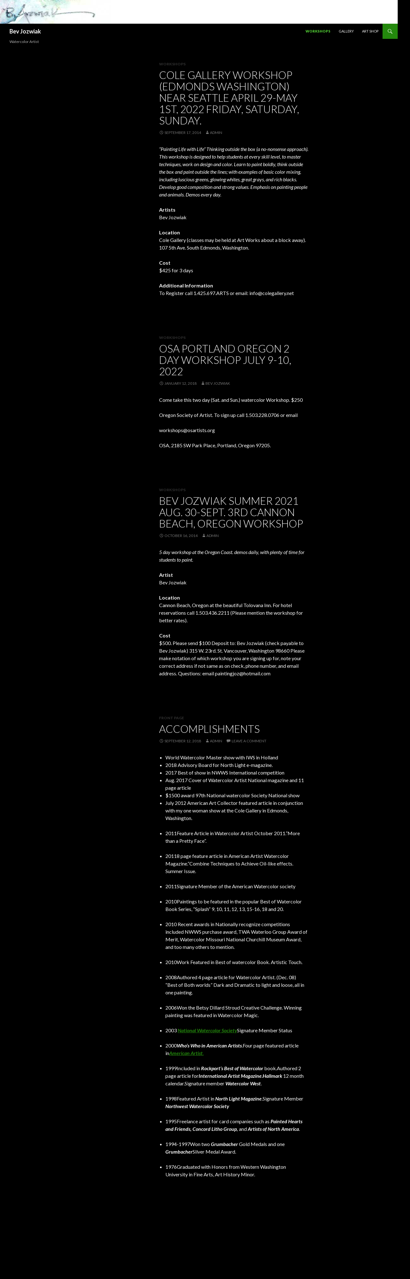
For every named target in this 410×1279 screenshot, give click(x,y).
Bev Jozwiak (25, 31)
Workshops (318, 31)
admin (216, 132)
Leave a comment (249, 741)
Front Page (171, 717)
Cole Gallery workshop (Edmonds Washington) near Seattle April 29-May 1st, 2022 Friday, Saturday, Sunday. (229, 98)
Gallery (346, 31)
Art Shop (370, 31)
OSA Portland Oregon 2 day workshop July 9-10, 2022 (225, 359)
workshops (172, 337)
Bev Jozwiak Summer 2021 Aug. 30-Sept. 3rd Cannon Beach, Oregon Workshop (231, 512)
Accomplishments (209, 728)
